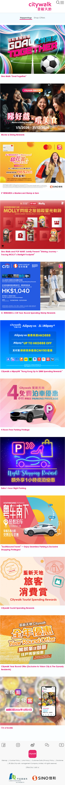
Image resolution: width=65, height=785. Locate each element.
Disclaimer (59, 760)
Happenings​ (26, 17)
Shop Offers (39, 17)
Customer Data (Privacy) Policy (43, 760)
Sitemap (4, 760)
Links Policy (26, 760)
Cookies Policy (14, 760)
